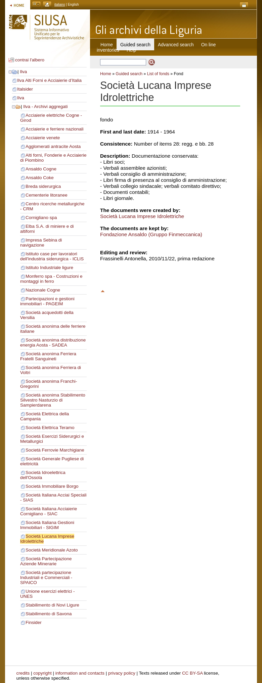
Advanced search (176, 44)
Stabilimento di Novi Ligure (52, 605)
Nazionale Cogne (43, 290)
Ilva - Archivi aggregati (45, 106)
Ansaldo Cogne (41, 168)
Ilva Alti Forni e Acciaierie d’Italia (49, 80)
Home (106, 44)
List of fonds (158, 73)
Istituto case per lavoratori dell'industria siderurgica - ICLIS (52, 256)
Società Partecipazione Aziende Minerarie (46, 561)
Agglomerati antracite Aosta (53, 146)
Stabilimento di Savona (49, 613)
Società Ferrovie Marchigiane (55, 450)
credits (23, 673)
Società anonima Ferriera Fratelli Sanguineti (48, 356)
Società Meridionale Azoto (52, 550)
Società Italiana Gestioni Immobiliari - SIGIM (47, 525)
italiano (59, 4)
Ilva (23, 71)
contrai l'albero (29, 59)
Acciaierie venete (43, 137)
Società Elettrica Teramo (50, 427)
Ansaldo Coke (40, 177)
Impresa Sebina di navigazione (41, 243)
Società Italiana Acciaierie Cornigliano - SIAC (48, 511)
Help (131, 50)
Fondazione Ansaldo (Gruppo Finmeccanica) (151, 234)
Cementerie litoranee (47, 195)
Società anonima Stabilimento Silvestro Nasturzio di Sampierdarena (52, 400)
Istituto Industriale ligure (49, 267)
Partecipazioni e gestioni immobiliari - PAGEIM (47, 301)
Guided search (129, 73)
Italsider (25, 89)
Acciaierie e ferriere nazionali (55, 129)
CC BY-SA (192, 673)
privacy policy (121, 673)
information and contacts (79, 673)
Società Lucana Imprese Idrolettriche (142, 216)
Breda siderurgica (43, 186)
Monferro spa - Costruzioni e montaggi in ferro (51, 279)
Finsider (34, 622)
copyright (42, 673)
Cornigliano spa (41, 217)
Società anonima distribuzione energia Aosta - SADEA (53, 342)
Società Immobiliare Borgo (52, 486)
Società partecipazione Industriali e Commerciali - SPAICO (46, 577)
